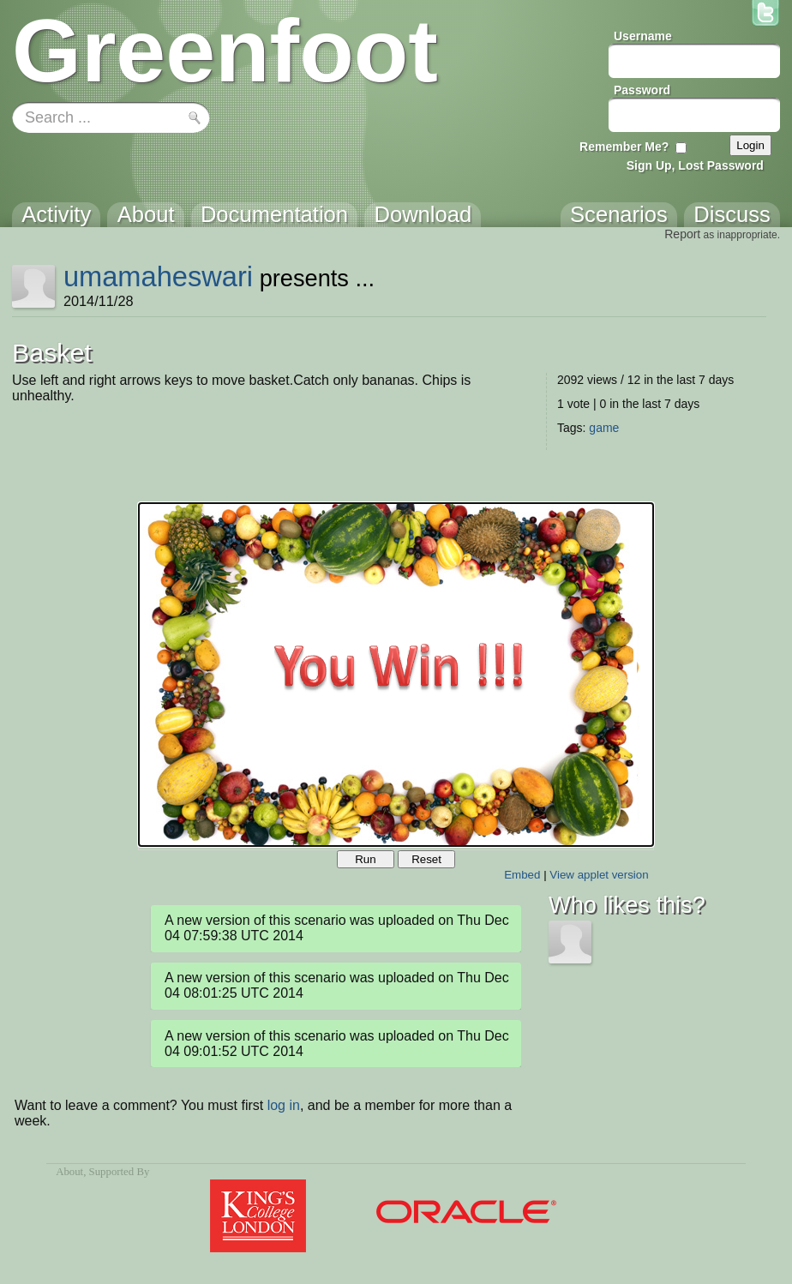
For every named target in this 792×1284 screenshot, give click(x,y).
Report (682, 234)
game (604, 428)
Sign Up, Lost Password (695, 165)
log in (283, 1105)
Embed (522, 874)
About (69, 1172)
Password (642, 90)
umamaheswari (158, 276)
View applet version (598, 874)
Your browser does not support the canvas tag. (396, 674)
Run (365, 859)
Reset (426, 859)
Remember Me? (624, 146)
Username (643, 36)
